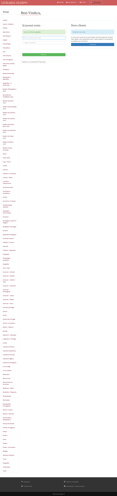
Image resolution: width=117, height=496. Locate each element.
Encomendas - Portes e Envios (74, 486)
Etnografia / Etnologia (9, 227)
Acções (5, 20)
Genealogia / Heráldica (7, 259)
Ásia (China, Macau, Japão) (9, 64)
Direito (5, 197)
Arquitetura (6, 48)
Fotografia (6, 254)
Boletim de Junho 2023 (8, 102)
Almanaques (7, 36)
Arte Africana (7, 55)
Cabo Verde (6, 158)
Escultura (5, 217)
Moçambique (7, 396)
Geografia (6, 264)
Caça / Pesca (6, 162)
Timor (5, 459)
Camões (5, 170)
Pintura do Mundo (8, 423)
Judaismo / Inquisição (9, 335)
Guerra (5, 311)
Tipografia (6, 463)
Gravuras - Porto (8, 303)
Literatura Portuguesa (9, 362)
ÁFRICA (5, 28)
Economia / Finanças (9, 201)
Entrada (60, 2)
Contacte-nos (26, 486)
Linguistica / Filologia (9, 339)
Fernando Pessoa (8, 238)
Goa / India (6, 268)
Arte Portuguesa (8, 59)
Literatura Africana (8, 347)
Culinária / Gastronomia (7, 182)
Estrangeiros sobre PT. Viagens (10, 222)
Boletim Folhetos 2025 (8, 143)
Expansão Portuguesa (9, 234)
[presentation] (44, 49)
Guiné (5, 315)
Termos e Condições (71, 482)
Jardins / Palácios (8, 327)
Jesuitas (5, 331)
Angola (5, 40)
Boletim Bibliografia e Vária (9, 90)
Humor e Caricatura (9, 323)
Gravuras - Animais (9, 272)
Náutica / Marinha (8, 414)
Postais (5, 443)
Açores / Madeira (8, 24)
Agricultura (6, 32)
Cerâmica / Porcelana (9, 173)
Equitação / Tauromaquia (7, 212)
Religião (5, 451)
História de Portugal (9, 319)
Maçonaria (6, 374)
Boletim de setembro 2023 (9, 131)
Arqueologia (6, 44)
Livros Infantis (7, 370)
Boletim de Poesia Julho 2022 (8, 125)
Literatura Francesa (9, 355)
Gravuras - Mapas (8, 299)
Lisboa (5, 343)
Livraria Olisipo (14, 3)
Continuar (92, 44)
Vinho (4, 471)
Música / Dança (7, 410)
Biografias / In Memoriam (7, 84)
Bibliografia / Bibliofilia (7, 78)
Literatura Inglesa (8, 359)
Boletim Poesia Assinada (7, 149)
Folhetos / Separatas (9, 250)
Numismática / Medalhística (7, 418)
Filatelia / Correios (8, 242)
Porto (4, 439)
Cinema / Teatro (8, 177)
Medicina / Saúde (8, 388)
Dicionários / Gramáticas (7, 192)
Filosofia (5, 246)
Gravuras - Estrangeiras (6, 290)
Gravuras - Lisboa (8, 295)
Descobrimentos (8, 187)
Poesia (5, 431)
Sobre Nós (25, 482)
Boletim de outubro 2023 (9, 119)
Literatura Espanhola (9, 351)
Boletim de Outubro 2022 (9, 113)
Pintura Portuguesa (9, 427)
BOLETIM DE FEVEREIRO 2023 (8, 96)
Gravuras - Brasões (9, 276)
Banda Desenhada (8, 73)
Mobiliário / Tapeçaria (9, 392)
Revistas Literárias (8, 455)
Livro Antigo (6, 366)
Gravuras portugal (8, 307)
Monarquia (6, 400)
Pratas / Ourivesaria (9, 447)
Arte (4, 52)
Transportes (6, 467)
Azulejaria (6, 69)
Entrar (43, 54)
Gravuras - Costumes (9, 286)
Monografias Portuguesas (7, 405)
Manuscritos (6, 378)
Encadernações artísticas (7, 206)
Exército (5, 230)
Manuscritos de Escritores (7, 383)
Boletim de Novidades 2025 (10, 107)
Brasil (4, 154)
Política (5, 435)
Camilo (5, 166)
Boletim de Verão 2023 (8, 137)
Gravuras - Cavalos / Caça (9, 281)
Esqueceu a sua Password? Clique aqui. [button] (34, 62)
